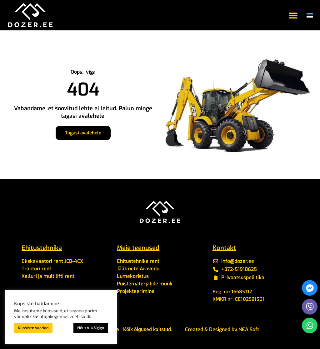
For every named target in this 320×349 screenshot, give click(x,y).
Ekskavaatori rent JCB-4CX (52, 261)
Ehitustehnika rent (138, 261)
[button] (293, 15)
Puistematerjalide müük (144, 283)
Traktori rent (36, 268)
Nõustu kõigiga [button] (90, 327)
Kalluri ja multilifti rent (48, 276)
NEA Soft (248, 329)
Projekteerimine (135, 291)
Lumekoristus (133, 276)
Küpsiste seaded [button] (33, 327)
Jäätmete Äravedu (138, 268)
